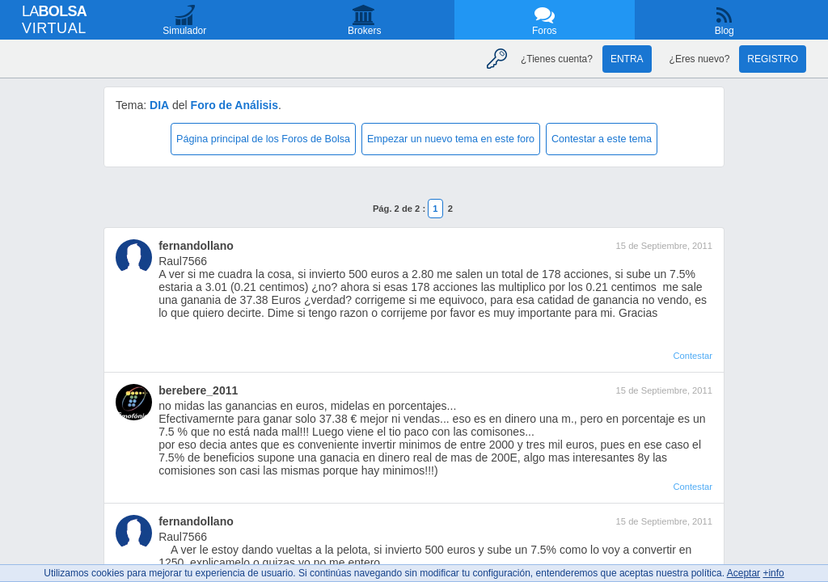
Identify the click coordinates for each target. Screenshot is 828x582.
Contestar (692, 356)
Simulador (184, 30)
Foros (544, 30)
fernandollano (196, 245)
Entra (627, 59)
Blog (724, 30)
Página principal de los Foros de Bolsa (263, 139)
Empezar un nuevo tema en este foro (450, 139)
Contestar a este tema (601, 139)
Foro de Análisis (234, 105)
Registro (772, 59)
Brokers (364, 30)
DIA (159, 105)
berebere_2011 (198, 390)
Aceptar (743, 573)
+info (773, 573)
